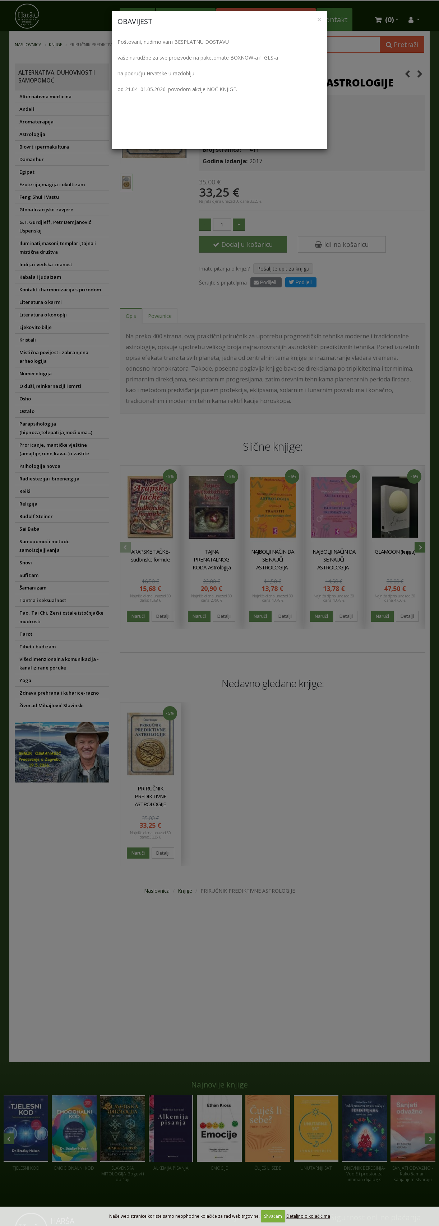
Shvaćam (273, 1216)
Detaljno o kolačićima (308, 1216)
